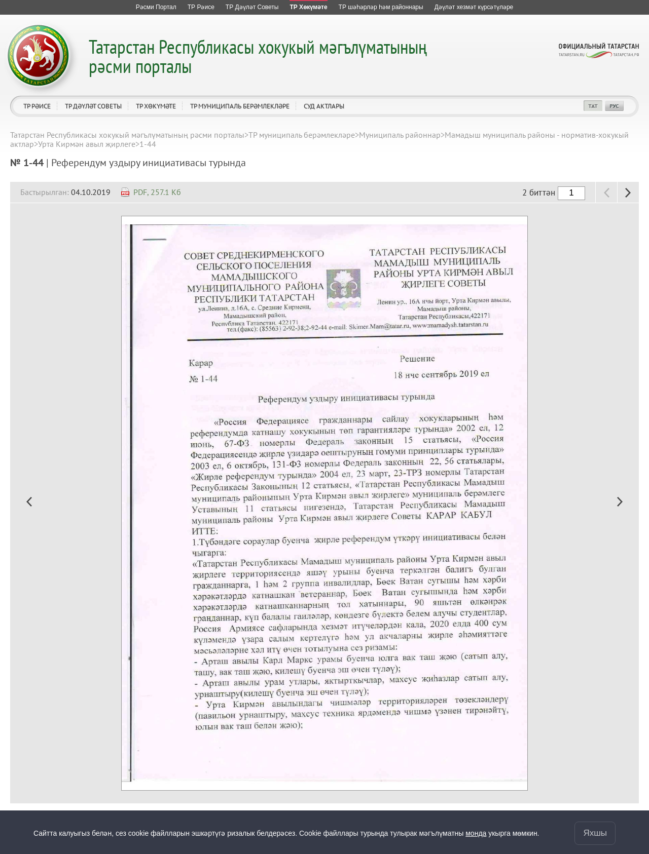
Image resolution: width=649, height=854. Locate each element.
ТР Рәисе (37, 106)
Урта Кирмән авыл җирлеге (86, 144)
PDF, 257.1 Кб (157, 192)
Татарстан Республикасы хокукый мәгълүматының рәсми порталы (258, 56)
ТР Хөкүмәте (156, 106)
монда (475, 833)
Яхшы (595, 833)
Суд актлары (324, 106)
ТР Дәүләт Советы (93, 106)
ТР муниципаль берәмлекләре (240, 106)
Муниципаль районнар (400, 135)
